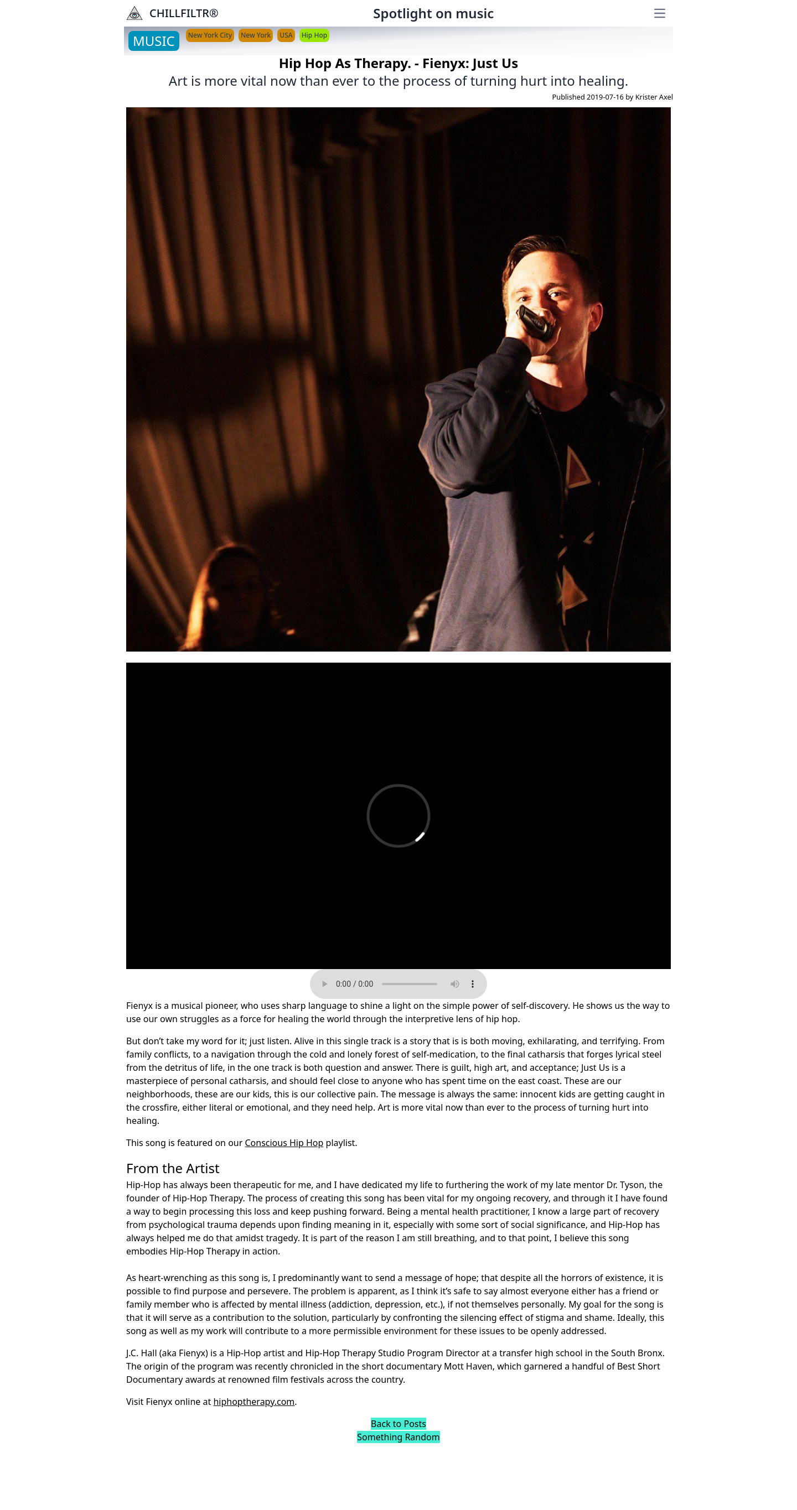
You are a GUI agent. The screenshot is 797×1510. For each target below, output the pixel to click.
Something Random (398, 1437)
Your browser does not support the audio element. (398, 984)
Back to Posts (398, 1424)
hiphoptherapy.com (253, 1402)
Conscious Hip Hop (284, 1143)
